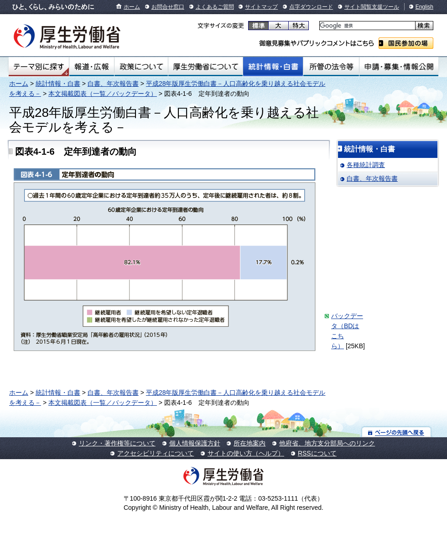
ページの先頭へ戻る (396, 432)
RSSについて (317, 453)
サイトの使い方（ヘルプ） (246, 453)
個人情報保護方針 (194, 443)
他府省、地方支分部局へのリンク (327, 443)
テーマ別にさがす (39, 67)
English (424, 7)
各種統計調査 (366, 164)
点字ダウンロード (311, 7)
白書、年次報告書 (113, 83)
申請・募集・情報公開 (398, 66)
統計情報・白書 (273, 66)
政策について (141, 66)
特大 (298, 25)
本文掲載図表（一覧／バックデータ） (102, 93)
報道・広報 (91, 66)
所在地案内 (249, 443)
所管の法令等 (331, 66)
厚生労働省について (205, 66)
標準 (258, 25)
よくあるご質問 (215, 7)
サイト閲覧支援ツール (371, 7)
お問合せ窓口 (167, 7)
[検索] (366, 25)
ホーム (132, 7)
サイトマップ (261, 7)
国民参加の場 (406, 43)
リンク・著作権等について (117, 443)
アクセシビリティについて (155, 453)
